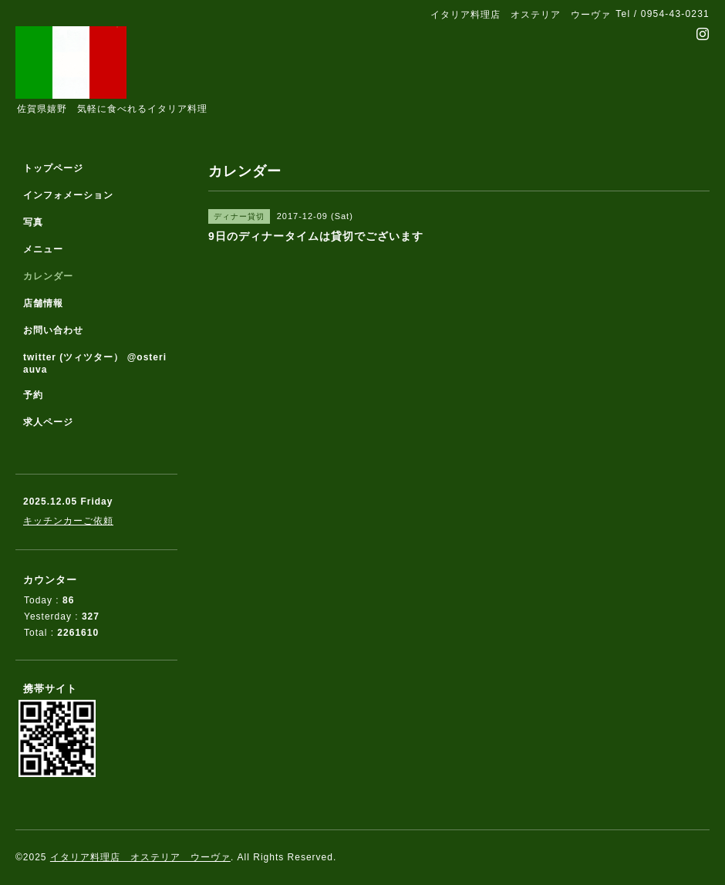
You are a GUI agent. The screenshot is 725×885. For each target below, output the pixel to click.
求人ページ (48, 422)
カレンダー (48, 276)
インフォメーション (68, 195)
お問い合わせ (53, 330)
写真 (33, 222)
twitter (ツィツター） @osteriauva (95, 363)
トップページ (53, 168)
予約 (33, 395)
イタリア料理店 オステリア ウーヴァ (140, 857)
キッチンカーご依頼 (68, 520)
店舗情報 (43, 303)
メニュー (43, 249)
